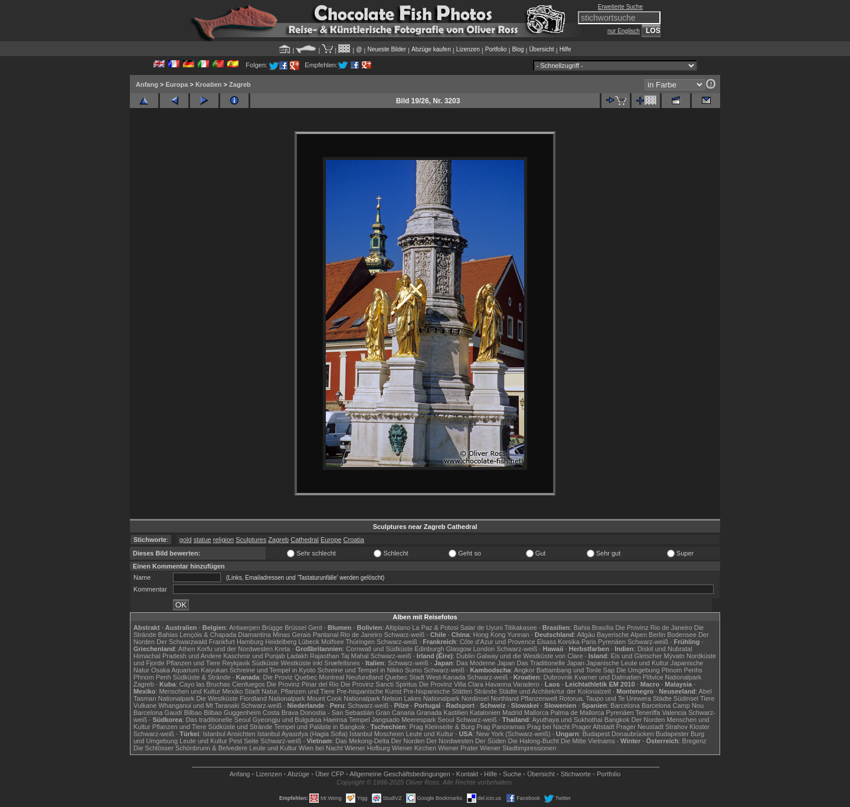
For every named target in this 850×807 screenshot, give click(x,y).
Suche (512, 773)
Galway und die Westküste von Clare (529, 655)
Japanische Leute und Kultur (627, 662)
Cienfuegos (248, 684)
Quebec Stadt (404, 677)
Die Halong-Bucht (533, 740)
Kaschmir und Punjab (254, 655)
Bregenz (694, 740)
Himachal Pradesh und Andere (177, 655)
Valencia (674, 712)
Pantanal (325, 634)
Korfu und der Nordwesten (235, 648)
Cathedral (304, 539)
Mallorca (536, 712)
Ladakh (297, 655)
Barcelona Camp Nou (673, 705)
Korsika (569, 641)
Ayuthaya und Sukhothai (567, 719)
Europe (331, 539)
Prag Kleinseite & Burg (442, 726)
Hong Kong (489, 634)
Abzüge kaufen (431, 49)
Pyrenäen (612, 641)
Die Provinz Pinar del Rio (303, 684)
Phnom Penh (152, 677)
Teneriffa (647, 712)
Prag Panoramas (500, 726)
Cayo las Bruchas (204, 684)
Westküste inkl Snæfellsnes (320, 662)
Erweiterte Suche (620, 7)
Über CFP (329, 773)
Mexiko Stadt (241, 691)
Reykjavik (236, 662)
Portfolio (496, 49)
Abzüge (298, 773)
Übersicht (541, 49)
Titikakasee (520, 627)
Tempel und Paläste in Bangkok (319, 726)
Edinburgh (429, 648)
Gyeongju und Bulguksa (287, 719)
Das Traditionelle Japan (550, 662)
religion (223, 539)
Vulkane (144, 705)
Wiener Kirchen (414, 748)
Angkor (524, 670)
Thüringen (360, 641)
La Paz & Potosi (435, 627)
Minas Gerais (292, 634)
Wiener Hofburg (367, 748)
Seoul (445, 719)
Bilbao (193, 712)
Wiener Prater (458, 748)
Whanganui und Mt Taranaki (198, 705)
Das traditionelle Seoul (218, 719)
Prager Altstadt (593, 726)
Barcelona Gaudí (157, 712)
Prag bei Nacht (548, 726)
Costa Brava (281, 712)
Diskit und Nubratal (665, 648)
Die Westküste (217, 698)
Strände (485, 691)
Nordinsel (475, 698)
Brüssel (295, 627)
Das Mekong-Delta (362, 740)
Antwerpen (244, 627)
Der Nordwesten (449, 740)
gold (185, 539)
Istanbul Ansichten (228, 733)
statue (202, 539)
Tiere (707, 698)
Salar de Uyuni (481, 627)
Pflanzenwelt (539, 698)
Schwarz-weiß (404, 634)
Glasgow (459, 648)
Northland (505, 698)
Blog (518, 49)
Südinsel (686, 698)
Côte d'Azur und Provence (497, 641)
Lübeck (308, 641)
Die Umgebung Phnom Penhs (659, 670)
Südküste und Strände (240, 726)
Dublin (465, 655)
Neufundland (364, 677)
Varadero (526, 684)
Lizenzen (468, 49)
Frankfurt (222, 641)
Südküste (265, 662)
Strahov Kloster (687, 726)
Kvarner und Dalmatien (607, 677)
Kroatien (208, 84)
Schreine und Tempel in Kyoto (273, 670)
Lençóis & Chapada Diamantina (225, 634)
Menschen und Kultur (189, 691)
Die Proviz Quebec (290, 677)
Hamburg (250, 641)
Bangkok (617, 719)
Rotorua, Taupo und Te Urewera (605, 698)
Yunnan (518, 634)
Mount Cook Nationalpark (343, 698)
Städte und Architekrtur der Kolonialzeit (555, 691)
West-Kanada (445, 677)
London (484, 648)
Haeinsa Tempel (346, 719)
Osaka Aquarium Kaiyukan (189, 670)
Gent (315, 627)
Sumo (413, 670)
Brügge (272, 627)
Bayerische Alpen (622, 634)
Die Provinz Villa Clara (451, 684)
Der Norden (648, 719)
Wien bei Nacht (321, 748)
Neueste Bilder (386, 49)
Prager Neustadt (639, 726)
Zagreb (240, 84)
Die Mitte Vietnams (588, 740)
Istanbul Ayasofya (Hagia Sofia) (302, 733)
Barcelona (625, 705)
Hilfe (565, 49)
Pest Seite (244, 740)
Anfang (147, 84)
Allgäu (586, 634)
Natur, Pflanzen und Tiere (298, 691)
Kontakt (467, 773)
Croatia (354, 539)
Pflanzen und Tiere (193, 662)
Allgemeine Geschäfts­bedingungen (399, 773)
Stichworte (576, 773)
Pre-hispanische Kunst (368, 691)
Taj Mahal (354, 655)
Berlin (657, 634)
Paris (588, 641)
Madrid (512, 712)
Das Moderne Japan (485, 662)
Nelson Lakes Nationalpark (420, 698)
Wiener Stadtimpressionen (518, 748)
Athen (186, 648)
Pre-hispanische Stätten (437, 691)
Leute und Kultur (430, 733)
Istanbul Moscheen (376, 733)
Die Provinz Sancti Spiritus (379, 684)
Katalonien (485, 712)
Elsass (546, 641)
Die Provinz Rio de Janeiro (653, 627)
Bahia (581, 627)
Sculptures (251, 539)
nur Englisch (623, 31)
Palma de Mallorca (577, 712)
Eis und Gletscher (636, 655)
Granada (429, 712)
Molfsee (332, 641)
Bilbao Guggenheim (232, 712)
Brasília (603, 627)
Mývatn (674, 655)
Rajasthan (324, 655)
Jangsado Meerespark (403, 719)
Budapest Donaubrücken (617, 733)
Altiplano (397, 627)
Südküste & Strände (202, 677)
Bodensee (682, 634)
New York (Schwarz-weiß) (513, 733)
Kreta (282, 648)
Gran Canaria (394, 712)
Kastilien (455, 712)
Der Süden (490, 740)
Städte (662, 698)
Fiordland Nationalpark (272, 698)
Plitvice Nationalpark (672, 677)
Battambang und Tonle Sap (576, 670)
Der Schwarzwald (181, 641)
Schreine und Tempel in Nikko (360, 670)
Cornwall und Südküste (379, 648)
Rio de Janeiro (361, 634)
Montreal (331, 677)
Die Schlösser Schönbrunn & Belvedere (190, 748)
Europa (176, 84)
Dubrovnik (558, 677)
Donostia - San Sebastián (337, 712)
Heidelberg (280, 641)
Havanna (498, 684)
